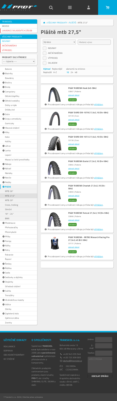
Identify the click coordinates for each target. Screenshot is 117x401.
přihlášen (98, 104)
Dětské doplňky (12, 96)
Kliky (6, 132)
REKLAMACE (9, 346)
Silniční (8, 209)
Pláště (6, 186)
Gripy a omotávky (11, 118)
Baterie (8, 68)
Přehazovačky (11, 227)
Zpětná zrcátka (12, 317)
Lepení (8, 154)
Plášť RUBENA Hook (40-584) (82, 88)
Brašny (7, 82)
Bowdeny (9, 78)
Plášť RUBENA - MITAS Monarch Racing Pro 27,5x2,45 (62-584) (89, 238)
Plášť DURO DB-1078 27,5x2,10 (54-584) (88, 112)
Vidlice (6, 304)
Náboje (6, 164)
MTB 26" (9, 191)
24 (72, 72)
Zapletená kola (10, 313)
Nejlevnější (57, 68)
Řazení (8, 259)
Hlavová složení (10, 127)
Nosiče (6, 177)
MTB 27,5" (10, 195)
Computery (8, 91)
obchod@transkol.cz (72, 360)
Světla (6, 291)
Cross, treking (11, 204)
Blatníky (7, 73)
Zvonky (8, 322)
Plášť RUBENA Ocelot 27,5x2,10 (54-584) (88, 161)
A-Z (55, 72)
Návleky (8, 173)
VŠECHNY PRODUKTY (12, 36)
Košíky (8, 141)
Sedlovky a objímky (12, 277)
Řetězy (6, 263)
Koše (7, 136)
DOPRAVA (8, 350)
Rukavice (9, 254)
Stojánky (7, 281)
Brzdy (6, 87)
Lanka (6, 150)
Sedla (6, 272)
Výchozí (47, 68)
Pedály (6, 182)
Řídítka (6, 268)
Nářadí (6, 168)
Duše (6, 114)
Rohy (6, 250)
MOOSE (5, 26)
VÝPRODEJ (7, 50)
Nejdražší (47, 72)
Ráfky (6, 245)
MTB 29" (9, 200)
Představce (8, 223)
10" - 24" (9, 213)
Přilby (6, 236)
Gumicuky (9, 123)
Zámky (8, 309)
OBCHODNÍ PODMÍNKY (14, 354)
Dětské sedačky (11, 100)
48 (76, 72)
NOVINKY (6, 41)
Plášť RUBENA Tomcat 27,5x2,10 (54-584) (88, 213)
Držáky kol (10, 109)
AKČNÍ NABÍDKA (9, 45)
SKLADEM (50, 63)
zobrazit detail (73, 95)
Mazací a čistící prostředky (17, 159)
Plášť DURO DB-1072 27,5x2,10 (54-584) (88, 136)
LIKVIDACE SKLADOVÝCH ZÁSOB (17, 30)
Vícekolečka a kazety (13, 300)
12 (68, 72)
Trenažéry (9, 295)
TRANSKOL (7, 21)
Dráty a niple (11, 105)
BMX (7, 218)
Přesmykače (11, 232)
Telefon (91, 352)
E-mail (91, 346)
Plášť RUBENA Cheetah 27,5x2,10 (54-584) (87, 187)
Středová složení (12, 286)
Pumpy (6, 241)
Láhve (6, 146)
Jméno (91, 339)
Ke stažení (9, 358)
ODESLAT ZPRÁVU (100, 376)
